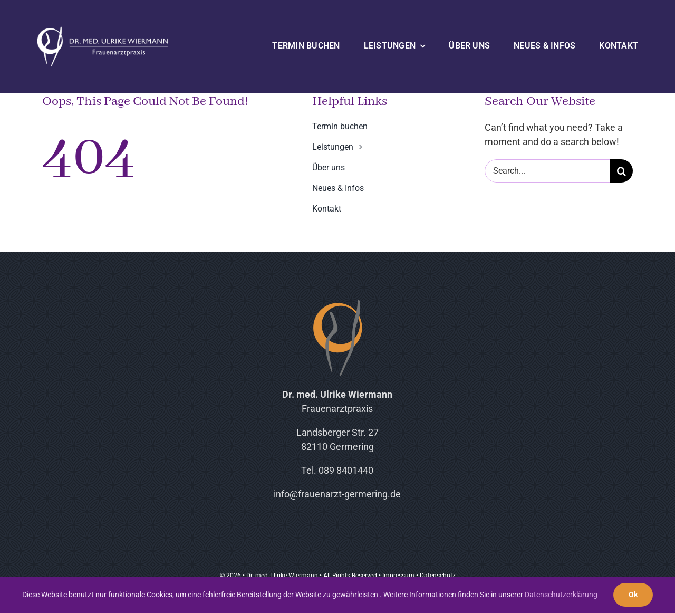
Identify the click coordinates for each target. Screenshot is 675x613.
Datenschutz (438, 575)
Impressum (398, 575)
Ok (633, 594)
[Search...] (547, 171)
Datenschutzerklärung (561, 594)
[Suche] (621, 171)
